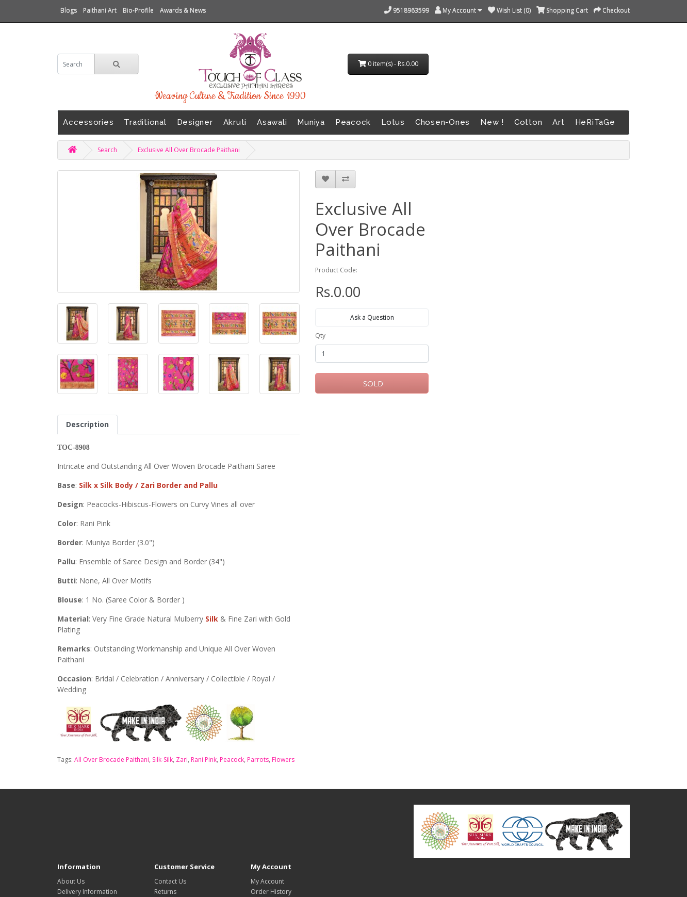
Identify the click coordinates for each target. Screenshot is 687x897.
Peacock (353, 122)
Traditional (145, 122)
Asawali (272, 122)
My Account (267, 881)
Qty (320, 335)
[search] (76, 64)
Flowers (283, 759)
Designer (195, 122)
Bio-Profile (138, 10)
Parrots (258, 759)
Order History (271, 891)
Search (107, 149)
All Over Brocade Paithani (111, 759)
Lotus (393, 122)
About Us (71, 881)
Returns (165, 891)
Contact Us (170, 881)
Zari (182, 759)
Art (558, 122)
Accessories (88, 122)
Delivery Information (87, 891)
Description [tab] (87, 424)
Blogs (68, 10)
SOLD (372, 383)
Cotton (528, 122)
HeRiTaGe (595, 122)
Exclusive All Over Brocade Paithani (189, 149)
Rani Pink (204, 759)
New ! (492, 122)
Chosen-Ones (442, 122)
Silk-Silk (162, 759)
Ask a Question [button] (372, 317)
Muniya (311, 122)
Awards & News (183, 10)
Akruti (235, 122)
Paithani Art (100, 10)
